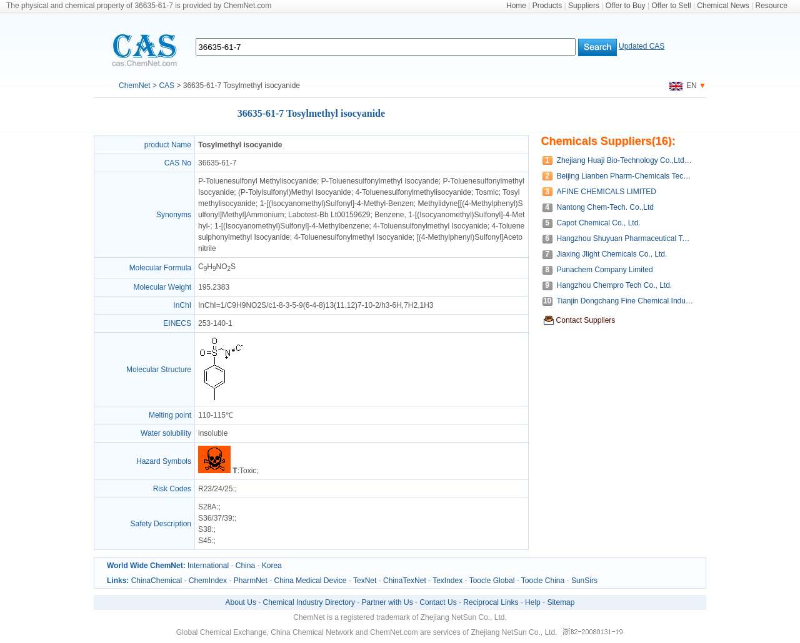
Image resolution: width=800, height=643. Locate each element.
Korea (272, 565)
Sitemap (560, 602)
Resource (772, 5)
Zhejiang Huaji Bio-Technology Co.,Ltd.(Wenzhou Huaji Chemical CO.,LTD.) (625, 160)
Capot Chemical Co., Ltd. (599, 222)
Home (516, 5)
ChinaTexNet (404, 580)
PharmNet (251, 580)
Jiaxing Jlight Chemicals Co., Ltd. (612, 254)
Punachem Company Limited (605, 269)
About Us (241, 602)
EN (683, 85)
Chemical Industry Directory (309, 602)
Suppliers (583, 5)
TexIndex (447, 580)
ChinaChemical (156, 580)
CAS (166, 85)
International (208, 565)
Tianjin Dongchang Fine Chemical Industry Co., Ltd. (625, 301)
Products (547, 5)
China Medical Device (310, 580)
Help (533, 602)
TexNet (364, 580)
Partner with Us (387, 602)
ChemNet (135, 85)
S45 (204, 540)
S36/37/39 (215, 518)
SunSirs (584, 580)
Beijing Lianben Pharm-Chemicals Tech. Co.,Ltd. (625, 176)
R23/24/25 (215, 488)
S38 (204, 529)
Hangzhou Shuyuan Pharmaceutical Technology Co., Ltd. (625, 238)
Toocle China (542, 580)
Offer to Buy (626, 5)
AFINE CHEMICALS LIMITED (606, 191)
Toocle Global (492, 580)
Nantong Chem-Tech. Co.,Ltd (605, 207)
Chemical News (723, 5)
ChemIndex (208, 580)
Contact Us (437, 602)
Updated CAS (641, 46)
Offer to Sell (671, 5)
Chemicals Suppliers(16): (608, 141)
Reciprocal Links (490, 602)
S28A (207, 507)
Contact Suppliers (586, 320)
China (245, 565)
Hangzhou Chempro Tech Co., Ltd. (614, 285)
